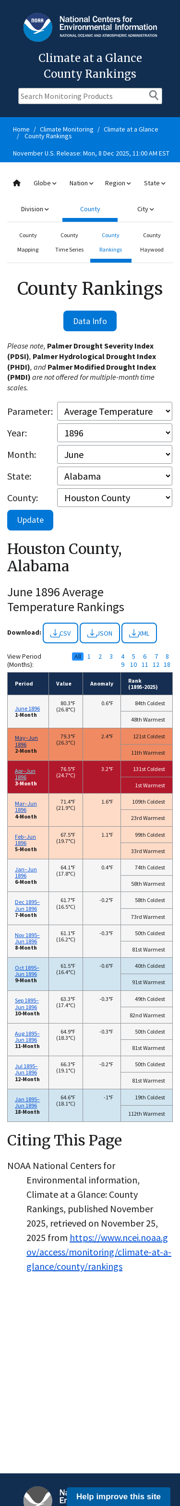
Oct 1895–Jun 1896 (27, 970)
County (90, 209)
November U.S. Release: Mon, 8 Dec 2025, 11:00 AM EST (91, 153)
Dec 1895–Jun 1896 (27, 905)
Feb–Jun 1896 (25, 839)
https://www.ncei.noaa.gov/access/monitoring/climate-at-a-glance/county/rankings (98, 1251)
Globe (45, 183)
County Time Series (69, 242)
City (145, 209)
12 (156, 665)
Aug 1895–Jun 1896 (27, 1036)
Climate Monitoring (67, 129)
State (154, 183)
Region (118, 183)
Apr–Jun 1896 (25, 774)
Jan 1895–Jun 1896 (27, 1102)
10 (133, 665)
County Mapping (27, 242)
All (77, 656)
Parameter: (30, 411)
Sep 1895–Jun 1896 (27, 1003)
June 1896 (27, 708)
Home (21, 129)
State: (19, 476)
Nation (81, 183)
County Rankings (48, 136)
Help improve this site (118, 1496)
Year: (17, 433)
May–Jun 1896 (26, 740)
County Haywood (152, 242)
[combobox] (90, 196)
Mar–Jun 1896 (26, 806)
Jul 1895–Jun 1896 (26, 1069)
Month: (21, 454)
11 (145, 665)
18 (167, 665)
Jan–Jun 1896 (26, 872)
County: (22, 498)
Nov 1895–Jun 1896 (27, 938)
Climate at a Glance (131, 129)
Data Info (90, 320)
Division (34, 209)
